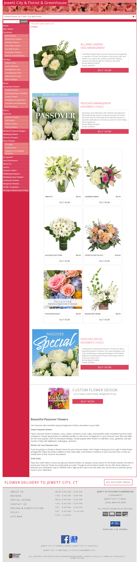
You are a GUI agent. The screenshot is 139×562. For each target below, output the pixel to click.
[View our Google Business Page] (74, 542)
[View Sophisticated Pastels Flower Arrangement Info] (103, 231)
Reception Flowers (11, 183)
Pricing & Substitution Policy (15, 190)
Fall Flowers (10, 120)
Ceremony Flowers (11, 180)
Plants (6, 110)
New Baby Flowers (13, 45)
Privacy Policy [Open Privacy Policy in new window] (93, 556)
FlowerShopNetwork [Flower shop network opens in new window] (71, 556)
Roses (5, 83)
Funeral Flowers (11, 90)
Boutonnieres (10, 147)
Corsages (9, 144)
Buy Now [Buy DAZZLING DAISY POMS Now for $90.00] (64, 261)
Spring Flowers (11, 127)
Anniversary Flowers (13, 39)
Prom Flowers (9, 141)
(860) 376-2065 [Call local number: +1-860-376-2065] (36, 16)
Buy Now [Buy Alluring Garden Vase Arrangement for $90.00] (104, 70)
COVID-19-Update (11, 187)
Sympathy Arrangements (15, 100)
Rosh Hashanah (11, 66)
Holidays (7, 59)
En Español (8, 157)
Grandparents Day (12, 69)
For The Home (11, 106)
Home (5, 25)
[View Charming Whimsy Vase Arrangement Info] (103, 172)
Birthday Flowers (12, 42)
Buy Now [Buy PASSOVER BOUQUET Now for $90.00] (64, 319)
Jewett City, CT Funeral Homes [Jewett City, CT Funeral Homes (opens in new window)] (56, 546)
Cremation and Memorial (15, 103)
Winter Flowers (11, 124)
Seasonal (7, 114)
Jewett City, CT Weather (55, 550)
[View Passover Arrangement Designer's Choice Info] (55, 117)
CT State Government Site (82, 550)
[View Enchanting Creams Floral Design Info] (103, 289)
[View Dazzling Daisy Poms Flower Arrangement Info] (63, 231)
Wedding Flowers (10, 134)
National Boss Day (13, 76)
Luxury (6, 167)
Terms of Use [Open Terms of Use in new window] (77, 558)
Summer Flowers (12, 117)
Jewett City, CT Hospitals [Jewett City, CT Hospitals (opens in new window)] (85, 546)
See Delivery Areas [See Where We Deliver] (118, 482)
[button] (115, 523)
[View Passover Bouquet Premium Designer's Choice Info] (63, 289)
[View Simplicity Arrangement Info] (63, 172)
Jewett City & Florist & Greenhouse (35, 2)
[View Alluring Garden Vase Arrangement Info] (55, 57)
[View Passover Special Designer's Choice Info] (55, 352)
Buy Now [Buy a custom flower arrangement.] (87, 401)
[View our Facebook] (65, 542)
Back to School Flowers (15, 55)
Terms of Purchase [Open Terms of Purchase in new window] (113, 556)
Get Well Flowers (12, 49)
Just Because (10, 36)
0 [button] (134, 16)
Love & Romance (10, 160)
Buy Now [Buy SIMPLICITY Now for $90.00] (64, 202)
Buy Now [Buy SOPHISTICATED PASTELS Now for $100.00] (104, 261)
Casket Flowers (11, 96)
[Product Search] (11, 21)
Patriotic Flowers (10, 137)
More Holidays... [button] (11, 79)
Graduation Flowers (13, 52)
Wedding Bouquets (11, 174)
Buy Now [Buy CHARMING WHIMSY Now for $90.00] (104, 202)
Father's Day (10, 63)
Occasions (7, 32)
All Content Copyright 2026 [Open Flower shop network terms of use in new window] (44, 556)
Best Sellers (8, 29)
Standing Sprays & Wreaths (16, 93)
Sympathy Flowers (11, 86)
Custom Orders (10, 170)
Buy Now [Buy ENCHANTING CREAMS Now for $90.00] (104, 319)
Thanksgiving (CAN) (13, 73)
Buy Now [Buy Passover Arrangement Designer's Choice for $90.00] (104, 131)
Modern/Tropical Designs (14, 131)
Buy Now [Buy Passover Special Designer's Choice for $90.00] (104, 367)
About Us (7, 164)
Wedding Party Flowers (13, 177)
